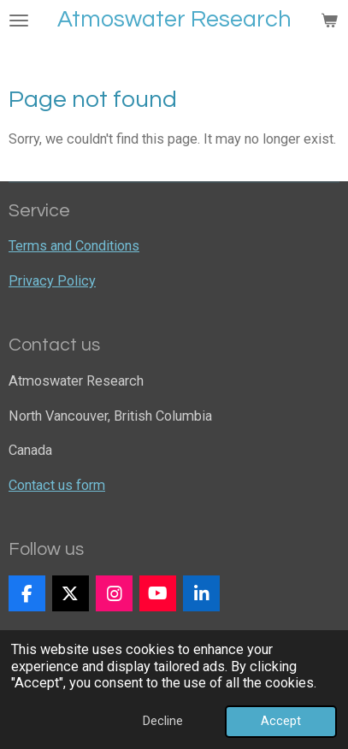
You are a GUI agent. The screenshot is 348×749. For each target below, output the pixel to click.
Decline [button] (163, 720)
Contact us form (57, 485)
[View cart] (329, 20)
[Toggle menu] (19, 20)
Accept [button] (281, 720)
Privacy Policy (52, 281)
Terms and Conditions (74, 246)
